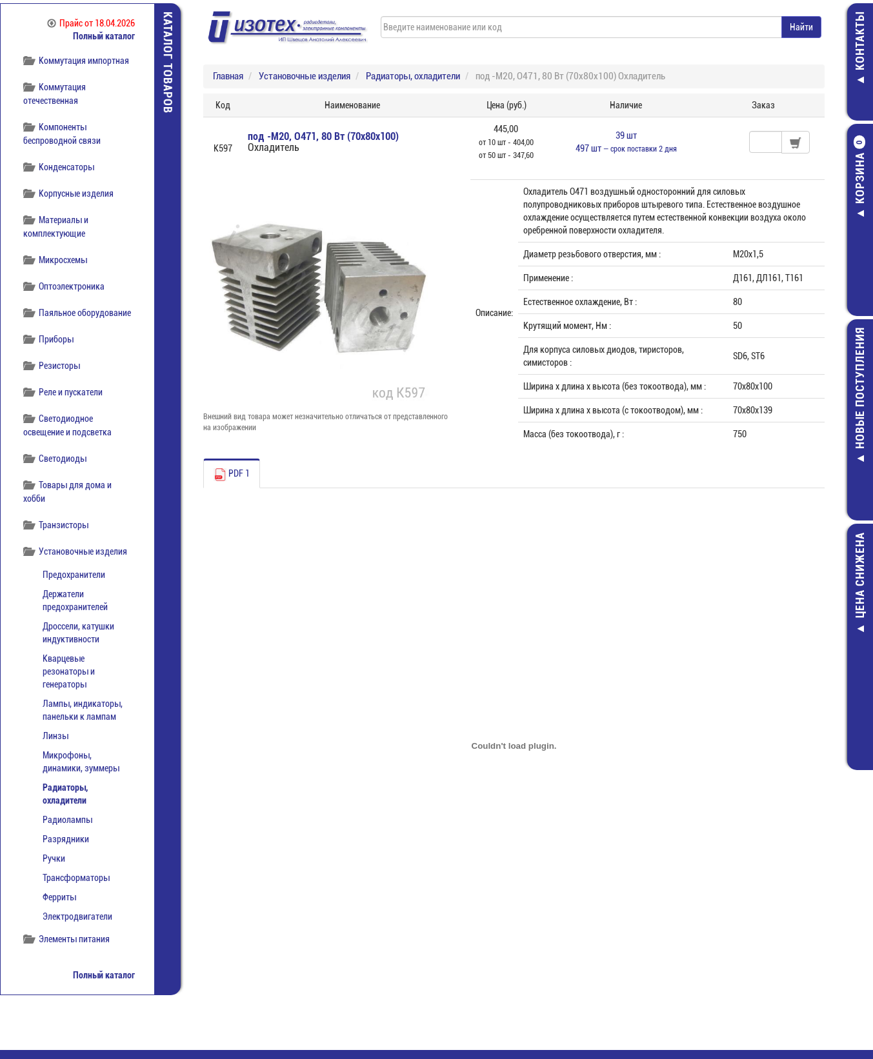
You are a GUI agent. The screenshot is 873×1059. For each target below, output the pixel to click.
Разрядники (66, 839)
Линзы (55, 736)
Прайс (91, 23)
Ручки (54, 858)
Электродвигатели (77, 916)
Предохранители (74, 574)
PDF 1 (232, 474)
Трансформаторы (76, 878)
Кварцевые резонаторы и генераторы (69, 671)
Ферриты (59, 897)
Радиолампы (67, 820)
